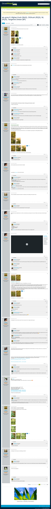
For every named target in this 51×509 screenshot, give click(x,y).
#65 (47, 163)
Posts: (5, 35)
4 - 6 (45, 74)
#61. (46, 49)
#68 (47, 233)
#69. (46, 312)
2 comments (14, 175)
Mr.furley (15, 86)
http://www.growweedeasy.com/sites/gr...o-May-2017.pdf (18, 390)
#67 (47, 211)
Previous (29, 484)
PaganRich (15, 157)
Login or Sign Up (46, 0)
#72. (46, 397)
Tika (5, 381)
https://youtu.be (46, 236)
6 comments (14, 74)
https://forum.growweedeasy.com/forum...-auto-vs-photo (18, 359)
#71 (47, 347)
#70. (46, 330)
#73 (47, 406)
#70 (47, 318)
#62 (47, 63)
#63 (47, 93)
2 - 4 (45, 257)
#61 (47, 27)
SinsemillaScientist (6, 97)
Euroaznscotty (5, 67)
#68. (46, 259)
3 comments (14, 107)
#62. (46, 76)
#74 (47, 449)
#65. (46, 177)
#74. (46, 461)
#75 (47, 467)
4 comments (14, 257)
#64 (47, 123)
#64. (46, 157)
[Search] (43, 4)
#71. (46, 366)
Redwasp (15, 49)
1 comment (14, 155)
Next (47, 484)
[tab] (3, 23)
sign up (27, 12)
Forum (4, 9)
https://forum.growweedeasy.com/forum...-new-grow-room (22, 358)
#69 (47, 273)
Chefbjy (14, 78)
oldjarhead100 (16, 82)
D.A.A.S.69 (15, 177)
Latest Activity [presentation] (7, 23)
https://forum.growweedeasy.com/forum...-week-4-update (18, 361)
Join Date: (4, 34)
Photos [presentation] (12, 23)
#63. (46, 109)
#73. (46, 443)
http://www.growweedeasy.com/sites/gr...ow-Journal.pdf (18, 391)
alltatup (6, 31)
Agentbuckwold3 (16, 312)
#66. (46, 205)
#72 (47, 377)
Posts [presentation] (3, 23)
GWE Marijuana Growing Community (10, 9)
